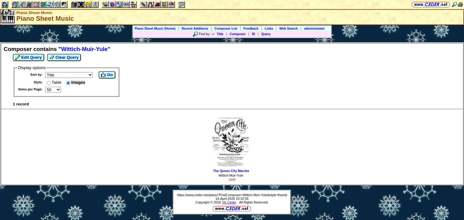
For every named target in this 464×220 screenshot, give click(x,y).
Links (269, 28)
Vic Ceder (229, 202)
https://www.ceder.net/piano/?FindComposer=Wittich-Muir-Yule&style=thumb (232, 195)
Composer (238, 34)
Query (266, 34)
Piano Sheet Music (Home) (155, 28)
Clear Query (63, 57)
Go (107, 74)
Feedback (250, 28)
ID (253, 34)
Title (220, 34)
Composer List (226, 28)
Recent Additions (195, 28)
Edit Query (28, 57)
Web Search (288, 28)
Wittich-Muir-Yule (231, 175)
